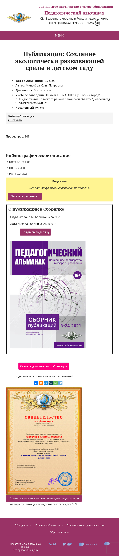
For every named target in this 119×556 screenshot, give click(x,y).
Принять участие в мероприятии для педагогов (42, 498)
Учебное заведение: (30, 95)
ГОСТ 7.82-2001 (17, 167)
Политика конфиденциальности (86, 525)
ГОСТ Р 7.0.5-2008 (18, 173)
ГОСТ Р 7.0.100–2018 (19, 162)
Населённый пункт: (29, 108)
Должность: (24, 90)
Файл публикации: (21, 116)
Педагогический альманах (55, 13)
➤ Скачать (15, 120)
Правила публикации (49, 525)
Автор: (20, 85)
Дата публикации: (29, 81)
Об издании (23, 525)
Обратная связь (59, 532)
